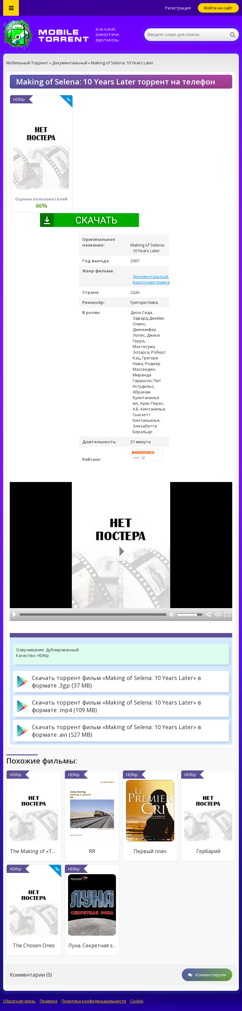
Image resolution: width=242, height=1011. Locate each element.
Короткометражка (151, 282)
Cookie (136, 1001)
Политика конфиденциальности (93, 1001)
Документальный (150, 276)
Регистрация (178, 8)
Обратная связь (19, 1001)
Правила (48, 1001)
